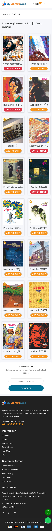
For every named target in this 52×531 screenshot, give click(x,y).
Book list (16, 14)
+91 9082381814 (12, 424)
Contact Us (6, 477)
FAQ (3, 455)
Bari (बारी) (13, 145)
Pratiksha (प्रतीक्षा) (39, 228)
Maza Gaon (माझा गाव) (15, 310)
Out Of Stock (13, 68)
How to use (6, 481)
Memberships (7, 443)
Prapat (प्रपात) (39, 63)
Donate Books (7, 447)
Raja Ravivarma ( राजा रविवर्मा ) (19, 187)
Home (6, 14)
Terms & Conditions (10, 469)
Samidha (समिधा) (39, 269)
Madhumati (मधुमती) (14, 269)
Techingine (43, 522)
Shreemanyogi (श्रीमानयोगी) (18, 63)
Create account (8, 466)
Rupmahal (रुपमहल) (14, 104)
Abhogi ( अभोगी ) (39, 104)
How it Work (6, 451)
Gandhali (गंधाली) (39, 310)
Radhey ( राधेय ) (39, 351)
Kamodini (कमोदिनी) (14, 228)
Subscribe (26, 388)
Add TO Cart (39, 68)
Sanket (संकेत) (39, 187)
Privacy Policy (7, 473)
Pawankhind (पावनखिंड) (16, 351)
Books (4, 439)
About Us (5, 435)
